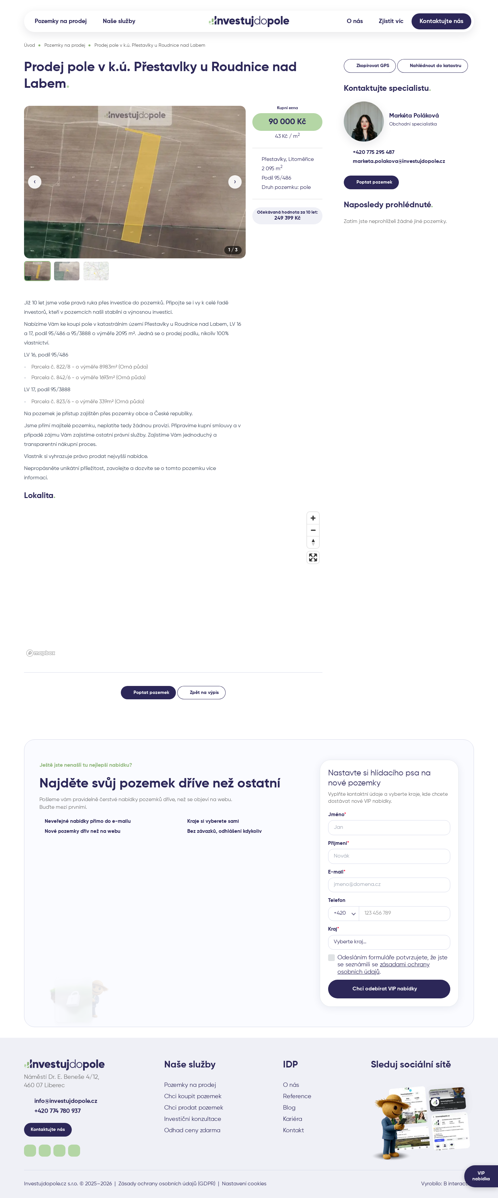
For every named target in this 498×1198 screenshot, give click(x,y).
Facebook (30, 1151)
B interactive (459, 1184)
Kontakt (293, 1131)
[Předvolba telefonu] (343, 913)
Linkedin (74, 1151)
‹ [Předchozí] (34, 182)
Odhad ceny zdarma (192, 1131)
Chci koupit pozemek (193, 1097)
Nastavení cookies (244, 1184)
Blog (289, 1108)
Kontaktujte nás (441, 21)
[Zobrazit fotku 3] (96, 271)
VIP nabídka (481, 1176)
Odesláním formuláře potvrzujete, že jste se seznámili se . (392, 964)
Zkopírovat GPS (372, 65)
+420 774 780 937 (57, 1111)
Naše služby (119, 21)
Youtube (59, 1151)
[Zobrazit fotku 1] (37, 271)
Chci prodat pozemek (193, 1108)
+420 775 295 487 (374, 152)
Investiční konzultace (192, 1119)
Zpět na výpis (204, 692)
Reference (297, 1097)
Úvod (29, 45)
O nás (355, 21)
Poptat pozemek (151, 692)
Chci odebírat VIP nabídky (384, 988)
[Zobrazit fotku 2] (66, 271)
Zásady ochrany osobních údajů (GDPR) (166, 1184)
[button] (135, 182)
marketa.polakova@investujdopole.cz (399, 161)
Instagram (45, 1151)
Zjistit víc (391, 21)
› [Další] (235, 182)
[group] (135, 194)
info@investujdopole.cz (65, 1101)
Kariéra (292, 1119)
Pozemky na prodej (61, 21)
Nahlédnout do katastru (435, 65)
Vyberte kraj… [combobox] (350, 942)
